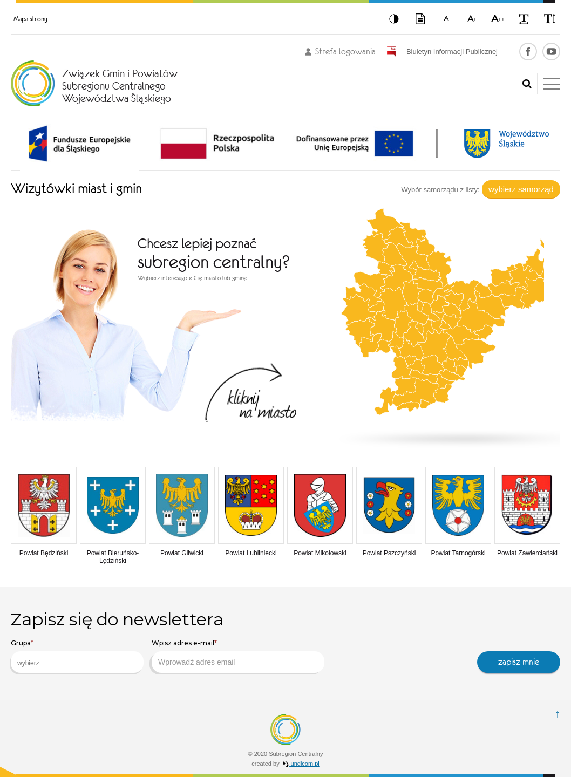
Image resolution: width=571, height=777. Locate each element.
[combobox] (77, 662)
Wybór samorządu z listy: (440, 190)
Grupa (22, 643)
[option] (79, 143)
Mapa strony (30, 19)
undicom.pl (301, 763)
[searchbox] (68, 663)
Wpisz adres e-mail (184, 643)
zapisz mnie (518, 662)
